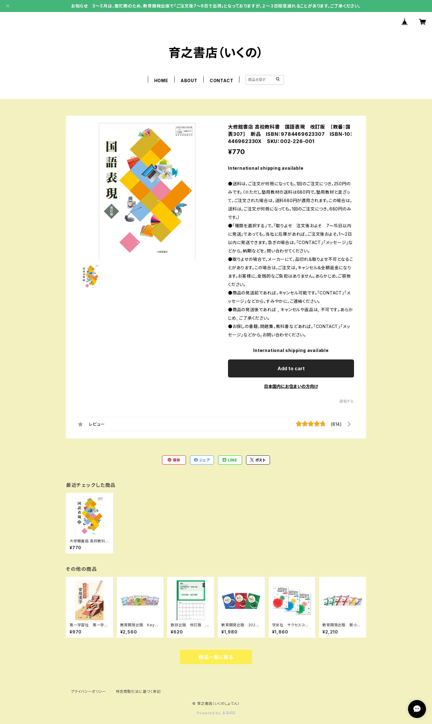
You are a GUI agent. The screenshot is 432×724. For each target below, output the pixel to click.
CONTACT (221, 80)
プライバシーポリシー (88, 691)
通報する (346, 401)
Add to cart (291, 368)
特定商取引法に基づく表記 (138, 691)
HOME (161, 80)
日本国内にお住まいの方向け (291, 386)
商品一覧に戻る (216, 657)
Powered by (216, 713)
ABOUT (189, 80)
